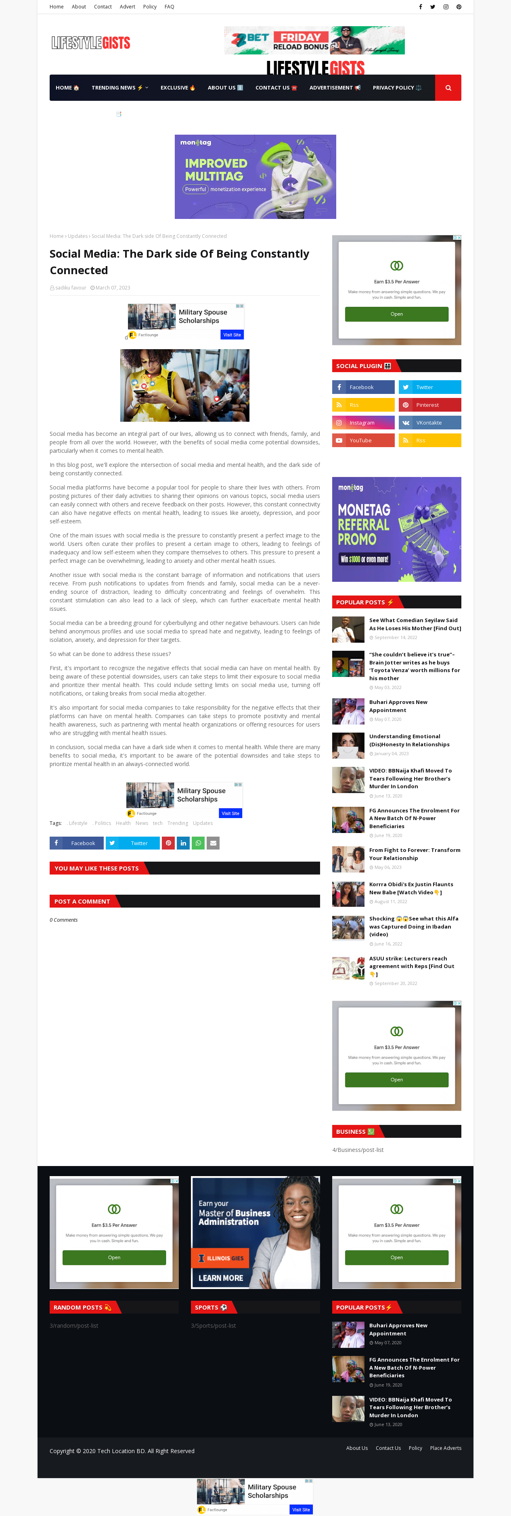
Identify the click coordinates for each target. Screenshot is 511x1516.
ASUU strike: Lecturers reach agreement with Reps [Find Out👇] (411, 966)
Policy (150, 6)
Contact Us (388, 1448)
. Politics (101, 823)
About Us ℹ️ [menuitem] (225, 87)
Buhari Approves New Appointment (398, 706)
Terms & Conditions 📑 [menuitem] (89, 113)
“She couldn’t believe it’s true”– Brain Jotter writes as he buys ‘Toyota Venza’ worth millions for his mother (414, 666)
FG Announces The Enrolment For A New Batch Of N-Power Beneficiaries (414, 818)
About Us (357, 1448)
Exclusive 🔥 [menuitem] (178, 87)
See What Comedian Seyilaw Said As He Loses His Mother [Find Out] (415, 624)
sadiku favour (70, 287)
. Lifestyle (77, 823)
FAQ (169, 6)
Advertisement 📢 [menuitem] (335, 87)
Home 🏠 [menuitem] (68, 87)
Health (123, 823)
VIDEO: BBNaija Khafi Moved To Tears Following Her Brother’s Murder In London (410, 778)
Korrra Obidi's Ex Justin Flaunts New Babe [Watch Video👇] (411, 888)
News (142, 823)
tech (158, 823)
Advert (127, 6)
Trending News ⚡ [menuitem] (117, 87)
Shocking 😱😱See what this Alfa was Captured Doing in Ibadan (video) (414, 926)
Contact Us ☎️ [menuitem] (276, 87)
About (79, 6)
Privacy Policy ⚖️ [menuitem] (397, 87)
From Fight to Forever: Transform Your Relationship (415, 854)
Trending (178, 823)
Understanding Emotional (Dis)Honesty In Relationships (409, 740)
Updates (78, 236)
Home (57, 6)
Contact (103, 6)
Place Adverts (445, 1448)
